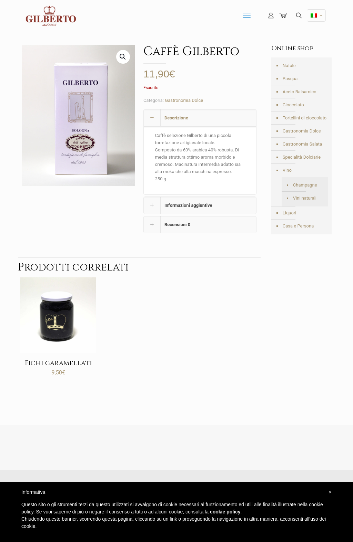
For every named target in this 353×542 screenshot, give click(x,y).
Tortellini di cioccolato (304, 117)
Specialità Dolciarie (302, 157)
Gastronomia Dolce (184, 100)
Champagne (305, 185)
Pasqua (290, 78)
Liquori (289, 212)
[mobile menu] (247, 15)
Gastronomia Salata (302, 144)
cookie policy (225, 511)
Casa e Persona (298, 226)
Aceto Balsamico (299, 91)
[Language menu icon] (316, 15)
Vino (287, 170)
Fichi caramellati (58, 363)
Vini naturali (304, 198)
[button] (123, 57)
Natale (289, 65)
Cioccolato (293, 104)
